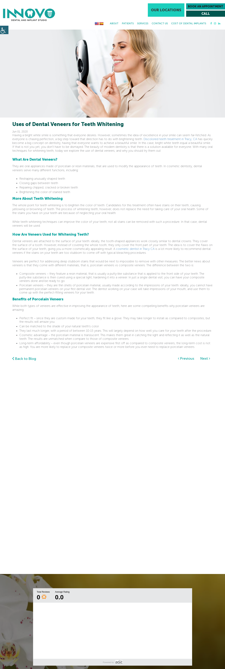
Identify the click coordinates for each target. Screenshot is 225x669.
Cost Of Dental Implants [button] (188, 23)
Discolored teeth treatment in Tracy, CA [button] (170, 139)
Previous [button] (186, 358)
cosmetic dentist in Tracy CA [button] (135, 249)
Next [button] (205, 358)
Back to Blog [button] (24, 358)
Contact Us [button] (160, 23)
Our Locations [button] (166, 10)
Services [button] (142, 23)
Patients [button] (128, 23)
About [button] (114, 23)
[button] (29, 15)
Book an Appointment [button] (205, 6)
